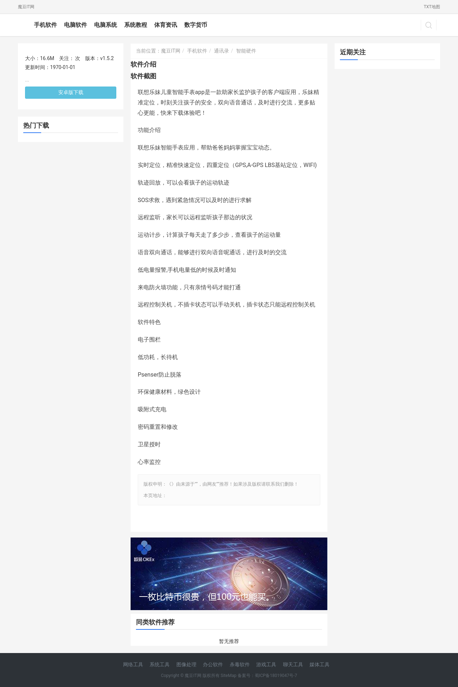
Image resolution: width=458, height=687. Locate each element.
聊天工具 (293, 664)
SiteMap (229, 675)
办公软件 (213, 664)
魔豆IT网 (26, 6)
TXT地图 (432, 6)
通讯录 (221, 51)
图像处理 (186, 664)
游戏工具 (266, 664)
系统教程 (135, 24)
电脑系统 (105, 24)
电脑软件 (75, 24)
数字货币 (195, 24)
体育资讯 (165, 24)
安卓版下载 (70, 92)
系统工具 (160, 664)
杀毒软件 (240, 664)
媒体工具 (320, 664)
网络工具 (133, 664)
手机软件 (45, 24)
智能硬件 (246, 51)
